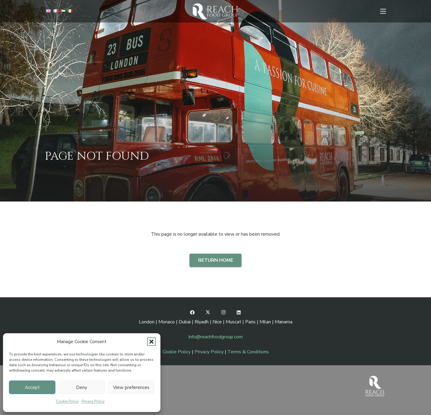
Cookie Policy (67, 401)
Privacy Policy (93, 401)
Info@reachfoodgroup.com (215, 337)
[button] (151, 342)
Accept (32, 387)
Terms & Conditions (248, 352)
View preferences (131, 387)
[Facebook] (192, 312)
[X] (208, 312)
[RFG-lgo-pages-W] (215, 11)
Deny (81, 387)
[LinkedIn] (239, 312)
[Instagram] (223, 312)
